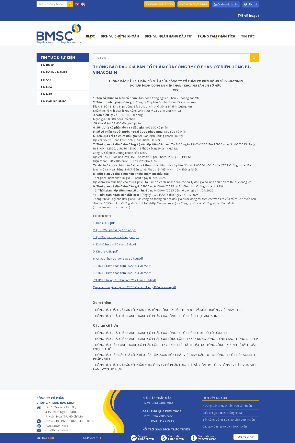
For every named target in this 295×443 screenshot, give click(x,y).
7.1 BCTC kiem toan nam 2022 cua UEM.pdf (122, 266)
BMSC (90, 37)
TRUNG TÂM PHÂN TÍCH (216, 37)
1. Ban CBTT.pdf (104, 223)
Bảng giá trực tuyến (159, 4)
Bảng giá (146, 438)
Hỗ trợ (250, 4)
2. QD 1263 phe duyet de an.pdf (114, 230)
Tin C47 (45, 79)
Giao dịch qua (207, 438)
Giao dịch (176, 438)
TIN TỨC (248, 36)
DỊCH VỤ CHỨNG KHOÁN (120, 37)
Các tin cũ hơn (105, 325)
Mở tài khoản (246, 437)
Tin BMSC (47, 65)
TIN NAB (46, 94)
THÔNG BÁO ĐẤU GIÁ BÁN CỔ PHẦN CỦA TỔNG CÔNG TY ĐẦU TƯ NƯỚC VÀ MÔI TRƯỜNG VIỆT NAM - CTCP (168, 310)
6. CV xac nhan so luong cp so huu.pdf (118, 258)
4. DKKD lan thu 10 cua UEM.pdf (114, 244)
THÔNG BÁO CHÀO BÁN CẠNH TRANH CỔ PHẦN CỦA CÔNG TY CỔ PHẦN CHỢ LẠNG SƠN (155, 316)
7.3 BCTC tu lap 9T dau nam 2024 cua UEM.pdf (124, 280)
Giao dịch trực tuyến (193, 4)
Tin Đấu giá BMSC (53, 101)
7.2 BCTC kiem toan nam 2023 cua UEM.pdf (122, 273)
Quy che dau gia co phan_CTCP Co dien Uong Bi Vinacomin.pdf (134, 287)
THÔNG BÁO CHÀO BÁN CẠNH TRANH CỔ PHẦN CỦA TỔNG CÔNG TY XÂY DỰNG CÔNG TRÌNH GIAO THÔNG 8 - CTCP (175, 339)
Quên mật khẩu (226, 4)
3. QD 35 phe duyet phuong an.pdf (116, 237)
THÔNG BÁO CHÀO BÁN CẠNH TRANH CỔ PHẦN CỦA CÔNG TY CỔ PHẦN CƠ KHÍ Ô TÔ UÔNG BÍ (160, 333)
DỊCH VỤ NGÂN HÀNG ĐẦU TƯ (168, 36)
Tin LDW (46, 87)
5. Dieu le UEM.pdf (105, 251)
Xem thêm (102, 302)
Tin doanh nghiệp (53, 72)
